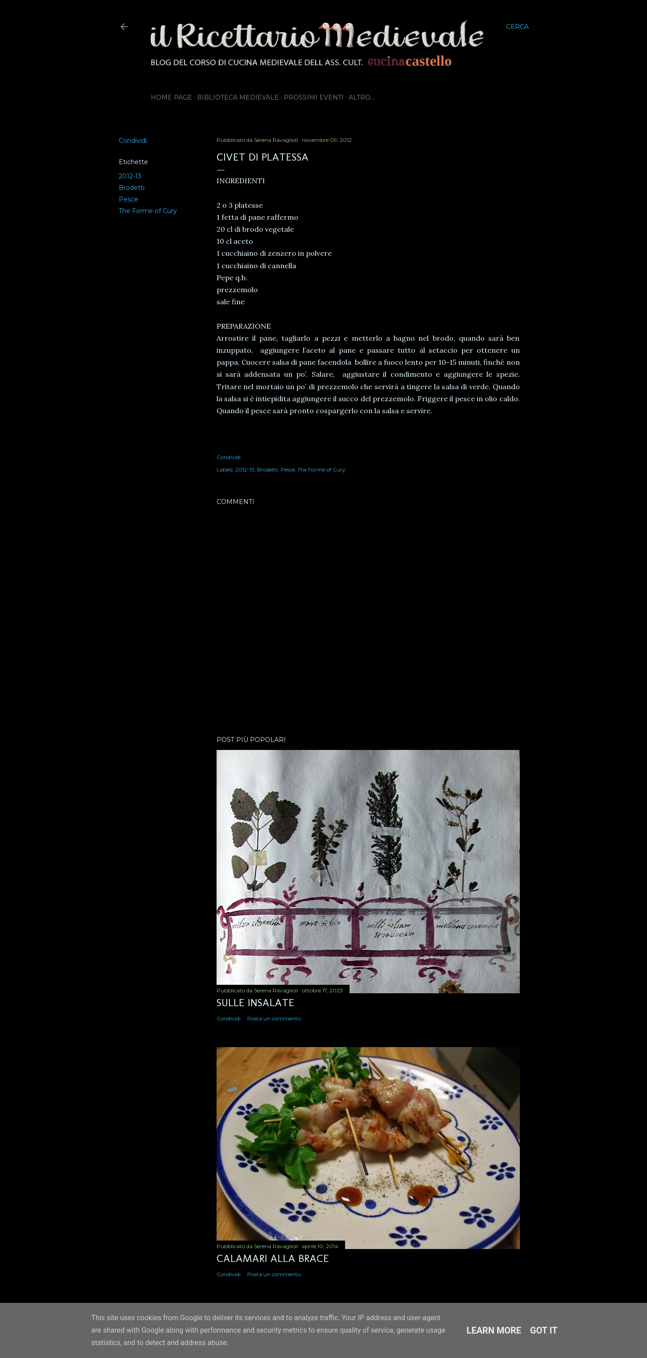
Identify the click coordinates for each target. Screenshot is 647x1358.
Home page (171, 97)
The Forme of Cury (148, 211)
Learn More (493, 1330)
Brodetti (132, 188)
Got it (544, 1330)
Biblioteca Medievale (238, 97)
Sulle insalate (255, 1002)
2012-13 (130, 176)
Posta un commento (274, 1018)
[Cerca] (517, 26)
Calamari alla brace (273, 1258)
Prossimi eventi (314, 97)
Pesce (128, 199)
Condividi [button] (133, 141)
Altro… (361, 97)
